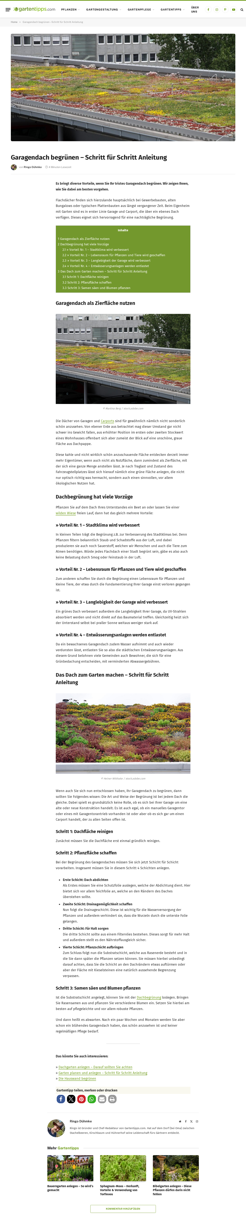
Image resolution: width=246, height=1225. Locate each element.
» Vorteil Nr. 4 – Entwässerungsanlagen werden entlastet (105, 266)
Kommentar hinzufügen (123, 1208)
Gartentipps (171, 9)
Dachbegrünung (149, 997)
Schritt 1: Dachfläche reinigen (85, 277)
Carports (107, 421)
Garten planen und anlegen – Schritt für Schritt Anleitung (103, 1073)
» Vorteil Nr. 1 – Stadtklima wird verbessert (95, 250)
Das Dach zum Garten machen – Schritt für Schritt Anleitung (102, 271)
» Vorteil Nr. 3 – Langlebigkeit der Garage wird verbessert (106, 261)
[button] (61, 1099)
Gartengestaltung (102, 9)
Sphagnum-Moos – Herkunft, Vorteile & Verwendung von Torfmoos (119, 1190)
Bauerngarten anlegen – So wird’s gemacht (70, 1188)
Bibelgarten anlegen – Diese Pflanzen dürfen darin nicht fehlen (172, 1190)
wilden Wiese (66, 513)
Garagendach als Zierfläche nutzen (84, 239)
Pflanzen (69, 9)
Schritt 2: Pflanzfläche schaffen (86, 282)
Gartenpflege (139, 9)
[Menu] (8, 9)
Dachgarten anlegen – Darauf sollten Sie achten (95, 1067)
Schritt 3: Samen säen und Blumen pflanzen (96, 288)
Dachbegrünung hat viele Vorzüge (83, 244)
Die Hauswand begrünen (77, 1078)
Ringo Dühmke (33, 167)
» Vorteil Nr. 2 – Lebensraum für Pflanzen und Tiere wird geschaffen (113, 255)
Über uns (195, 9)
